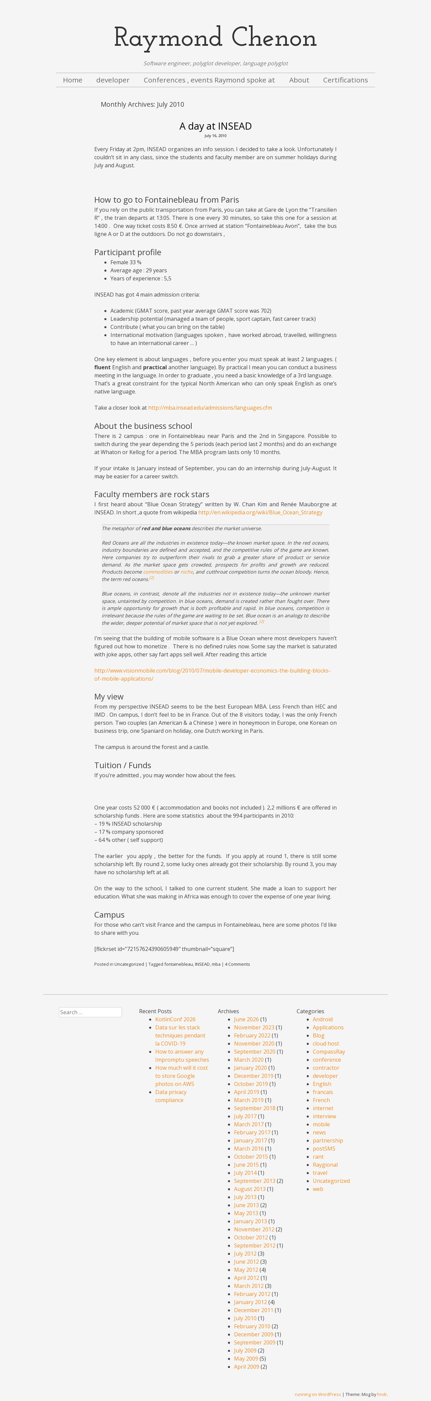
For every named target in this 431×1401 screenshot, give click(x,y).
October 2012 (251, 1237)
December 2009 (253, 1334)
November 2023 (254, 1027)
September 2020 (254, 1051)
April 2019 (246, 1092)
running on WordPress (318, 1394)
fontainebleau (178, 964)
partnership (328, 1140)
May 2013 (246, 1213)
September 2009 (254, 1342)
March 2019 (249, 1100)
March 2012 (249, 1286)
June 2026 (246, 1019)
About (299, 79)
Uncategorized (129, 964)
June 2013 (246, 1205)
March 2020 (249, 1059)
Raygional (325, 1164)
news (319, 1132)
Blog (319, 1035)
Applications (328, 1027)
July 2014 (245, 1172)
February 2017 (252, 1132)
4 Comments (237, 964)
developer (113, 79)
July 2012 (245, 1253)
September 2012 (254, 1245)
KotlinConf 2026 (175, 1019)
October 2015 (251, 1156)
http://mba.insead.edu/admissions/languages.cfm (210, 407)
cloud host (326, 1043)
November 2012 (254, 1229)
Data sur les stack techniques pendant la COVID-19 (180, 1035)
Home (72, 79)
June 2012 (246, 1261)
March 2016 (249, 1148)
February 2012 (252, 1294)
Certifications (345, 79)
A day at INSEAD (215, 125)
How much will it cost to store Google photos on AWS (181, 1076)
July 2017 (245, 1116)
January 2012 (250, 1302)
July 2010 (245, 1318)
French (321, 1100)
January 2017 (250, 1140)
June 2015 (246, 1164)
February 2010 (252, 1326)
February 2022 (252, 1035)
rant (318, 1156)
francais (323, 1092)
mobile (321, 1124)
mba (216, 964)
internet (323, 1108)
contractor (326, 1067)
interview (324, 1116)
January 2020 (250, 1067)
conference (327, 1059)
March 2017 (249, 1124)
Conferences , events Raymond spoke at (209, 79)
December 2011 (253, 1310)
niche (186, 572)
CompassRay (329, 1051)
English (322, 1084)
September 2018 (254, 1108)
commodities (158, 572)
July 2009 (245, 1350)
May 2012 (246, 1269)
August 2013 (250, 1189)
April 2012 (246, 1278)
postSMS (324, 1148)
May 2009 (246, 1358)
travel (320, 1172)
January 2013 (250, 1221)
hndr (382, 1394)
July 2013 (245, 1197)
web (318, 1189)
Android (323, 1019)
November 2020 (254, 1043)
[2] (151, 577)
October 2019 (251, 1084)
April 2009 (246, 1366)
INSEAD (202, 964)
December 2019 (253, 1076)
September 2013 (254, 1181)
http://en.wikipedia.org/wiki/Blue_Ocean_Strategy (260, 512)
